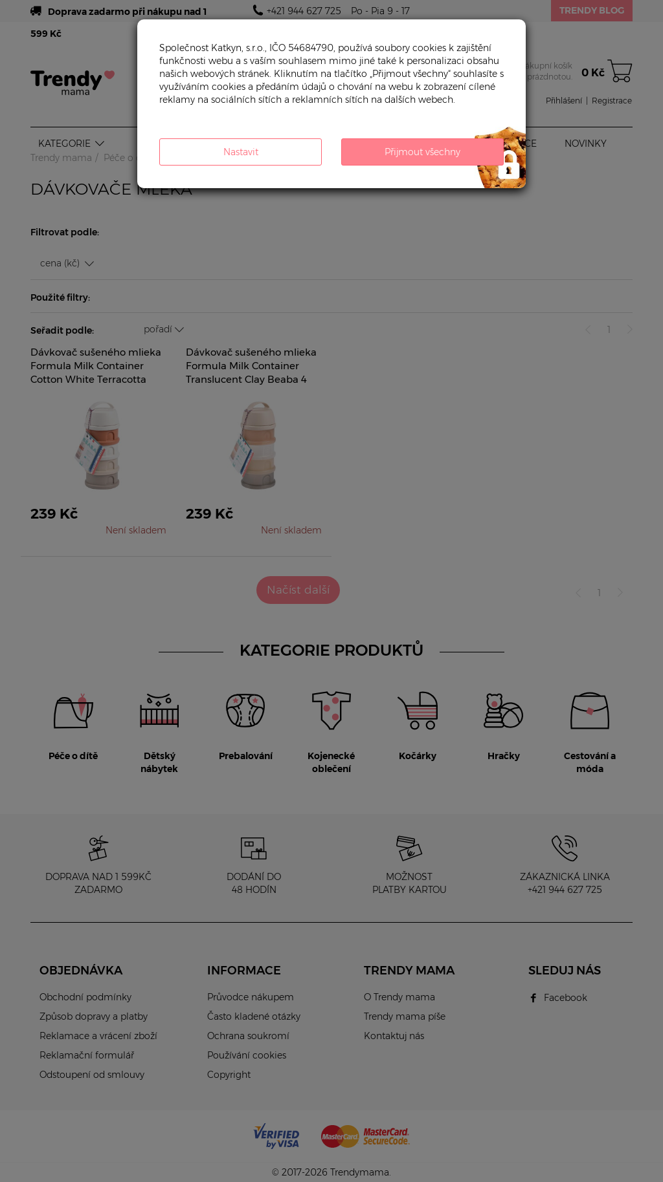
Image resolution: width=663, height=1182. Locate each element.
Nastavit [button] (240, 152)
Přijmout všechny (422, 152)
